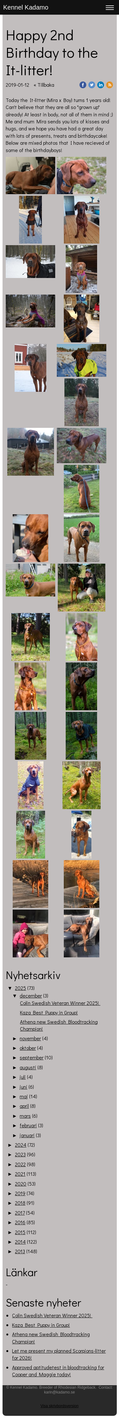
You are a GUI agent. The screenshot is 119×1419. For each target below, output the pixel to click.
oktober (28, 1047)
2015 (20, 1232)
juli (23, 1076)
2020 (20, 1183)
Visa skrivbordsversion (60, 1406)
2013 (20, 1251)
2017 (20, 1212)
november (30, 1038)
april (24, 1105)
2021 (20, 1173)
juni (23, 1086)
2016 (20, 1222)
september (31, 1057)
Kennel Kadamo (25, 7)
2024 (20, 1144)
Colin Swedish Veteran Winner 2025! (60, 1002)
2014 (20, 1241)
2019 (20, 1193)
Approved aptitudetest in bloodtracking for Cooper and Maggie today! (58, 1371)
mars (25, 1115)
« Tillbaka (44, 84)
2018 (20, 1202)
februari (28, 1125)
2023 (20, 1154)
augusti (28, 1067)
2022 (20, 1164)
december (31, 995)
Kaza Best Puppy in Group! (49, 1012)
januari (27, 1135)
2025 (20, 987)
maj (24, 1096)
